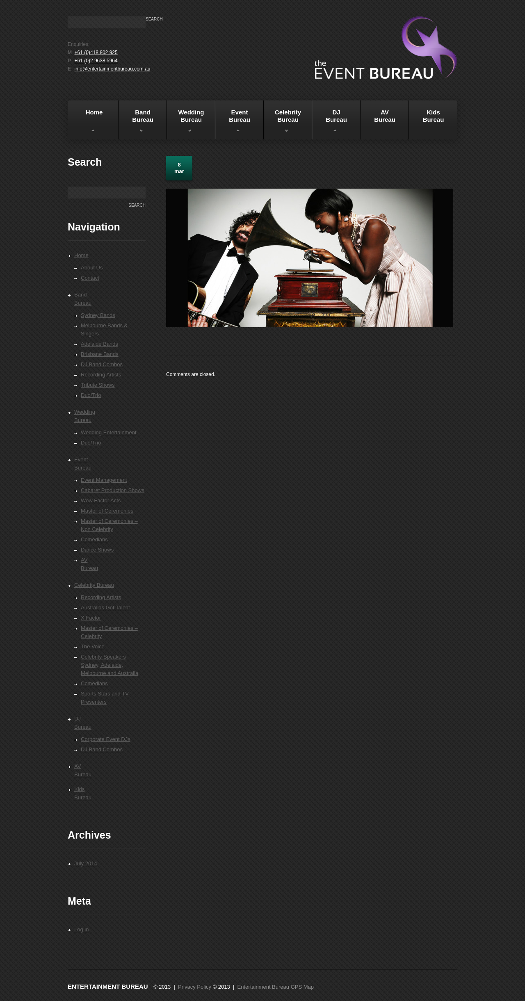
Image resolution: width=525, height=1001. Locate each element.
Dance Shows (97, 550)
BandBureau (136, 123)
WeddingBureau (185, 123)
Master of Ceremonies (107, 511)
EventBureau (232, 123)
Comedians (94, 539)
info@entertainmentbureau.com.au (113, 69)
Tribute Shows (98, 385)
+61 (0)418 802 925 (96, 52)
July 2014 (85, 863)
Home (86, 123)
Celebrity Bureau (282, 123)
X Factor (91, 618)
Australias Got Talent (105, 607)
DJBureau (329, 123)
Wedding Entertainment (109, 432)
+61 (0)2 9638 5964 (96, 61)
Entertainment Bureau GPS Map (275, 987)
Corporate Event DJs (105, 739)
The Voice (93, 646)
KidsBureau (433, 116)
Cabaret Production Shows (112, 490)
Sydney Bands (98, 315)
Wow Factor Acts (101, 500)
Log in (81, 929)
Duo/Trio (91, 395)
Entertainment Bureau (108, 986)
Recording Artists (101, 375)
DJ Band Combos (102, 364)
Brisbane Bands (100, 354)
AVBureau (384, 116)
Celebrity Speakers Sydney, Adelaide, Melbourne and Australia (109, 665)
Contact (90, 278)
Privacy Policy (194, 987)
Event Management (104, 480)
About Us (92, 268)
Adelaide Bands (99, 344)
